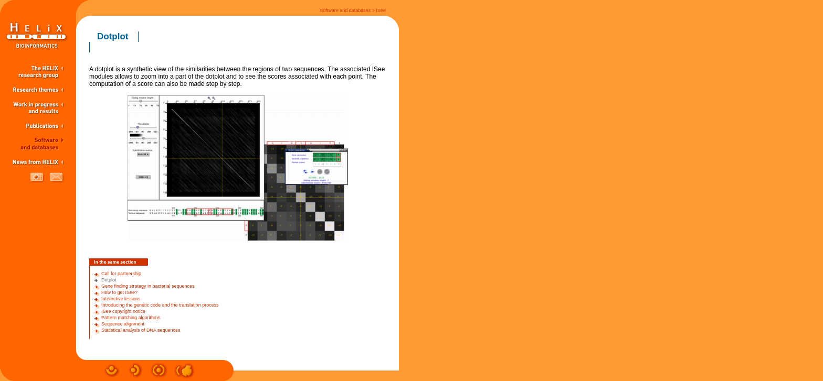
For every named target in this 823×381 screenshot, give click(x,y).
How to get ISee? (119, 292)
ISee (381, 10)
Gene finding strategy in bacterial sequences (148, 286)
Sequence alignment (122, 323)
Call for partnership (121, 273)
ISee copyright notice (123, 311)
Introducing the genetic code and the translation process (160, 305)
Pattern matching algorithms (130, 317)
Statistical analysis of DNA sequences (141, 330)
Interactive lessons (121, 298)
